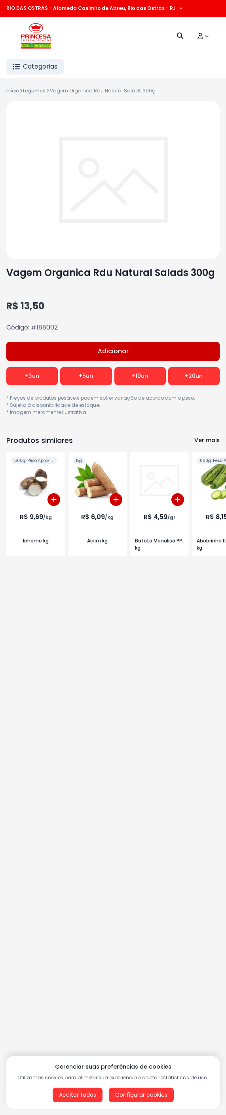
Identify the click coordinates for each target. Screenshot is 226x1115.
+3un (32, 376)
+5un (86, 376)
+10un (140, 376)
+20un (194, 376)
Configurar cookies (141, 1095)
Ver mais (207, 440)
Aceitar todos (77, 1095)
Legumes (34, 90)
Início (12, 90)
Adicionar (113, 351)
